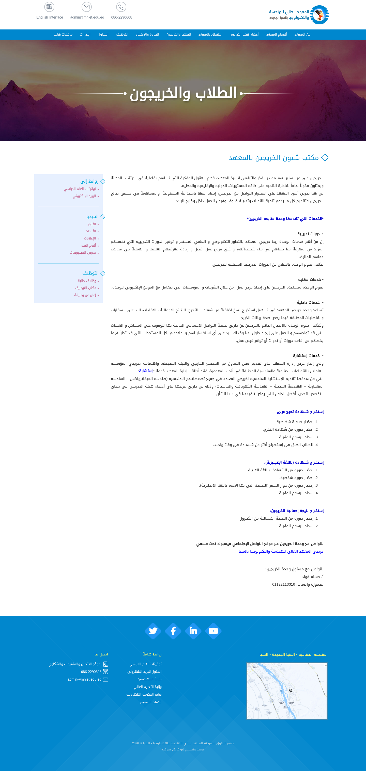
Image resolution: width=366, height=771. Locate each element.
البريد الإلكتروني (84, 196)
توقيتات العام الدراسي (80, 189)
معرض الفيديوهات (83, 253)
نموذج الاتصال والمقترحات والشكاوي (78, 664)
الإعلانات (90, 238)
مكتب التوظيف (85, 288)
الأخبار (92, 224)
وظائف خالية (87, 281)
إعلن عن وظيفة (85, 295)
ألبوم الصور (88, 246)
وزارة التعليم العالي (147, 687)
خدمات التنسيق (151, 702)
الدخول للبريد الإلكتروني (144, 671)
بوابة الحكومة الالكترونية (144, 694)
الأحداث (90, 231)
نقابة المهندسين (150, 679)
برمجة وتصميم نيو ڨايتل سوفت (183, 749)
